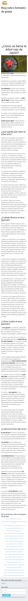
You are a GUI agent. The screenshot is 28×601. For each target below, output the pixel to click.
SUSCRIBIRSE (6, 595)
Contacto (3, 583)
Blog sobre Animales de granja (13, 9)
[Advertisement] (14, 28)
